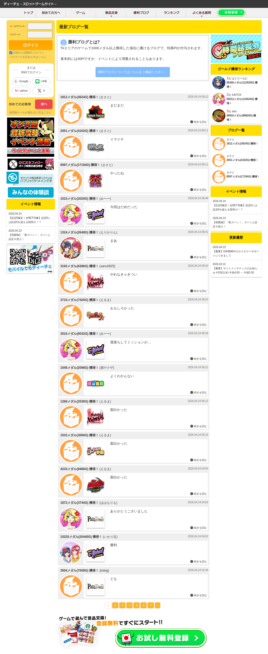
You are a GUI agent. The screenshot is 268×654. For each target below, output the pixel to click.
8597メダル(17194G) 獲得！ (80, 165)
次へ (31, 104)
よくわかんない (122, 376)
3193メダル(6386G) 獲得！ (79, 266)
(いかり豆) (110, 537)
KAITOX (237, 94)
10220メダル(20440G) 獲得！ (81, 537)
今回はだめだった (123, 207)
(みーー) (105, 198)
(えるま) (105, 300)
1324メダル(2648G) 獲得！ (79, 232)
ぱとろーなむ (240, 78)
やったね (117, 173)
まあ (113, 241)
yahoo (21, 90)
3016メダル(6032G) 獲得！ (79, 334)
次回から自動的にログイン (28, 52)
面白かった (118, 410)
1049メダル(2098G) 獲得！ (79, 368)
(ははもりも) (108, 503)
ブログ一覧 (236, 130)
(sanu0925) (107, 266)
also (234, 111)
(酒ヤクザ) (106, 368)
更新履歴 (236, 237)
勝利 (113, 545)
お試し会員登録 (161, 638)
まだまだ (117, 105)
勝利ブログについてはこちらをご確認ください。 (132, 72)
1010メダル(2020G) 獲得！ (79, 198)
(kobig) (104, 570)
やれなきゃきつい (123, 274)
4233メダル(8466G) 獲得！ (79, 469)
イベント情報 (236, 191)
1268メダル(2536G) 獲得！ (79, 401)
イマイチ (117, 139)
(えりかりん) (108, 232)
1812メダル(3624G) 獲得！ (79, 97)
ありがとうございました (129, 511)
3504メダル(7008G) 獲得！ (79, 570)
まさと (230, 139)
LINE (41, 81)
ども (113, 579)
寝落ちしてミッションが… (130, 342)
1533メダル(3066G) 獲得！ (79, 435)
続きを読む (200, 121)
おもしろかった (122, 308)
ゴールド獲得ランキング (236, 69)
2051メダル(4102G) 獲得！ (79, 131)
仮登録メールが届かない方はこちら (30, 112)
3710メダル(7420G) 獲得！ (79, 300)
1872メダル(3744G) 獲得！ (79, 503)
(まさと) (105, 97)
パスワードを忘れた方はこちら (27, 56)
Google (21, 81)
